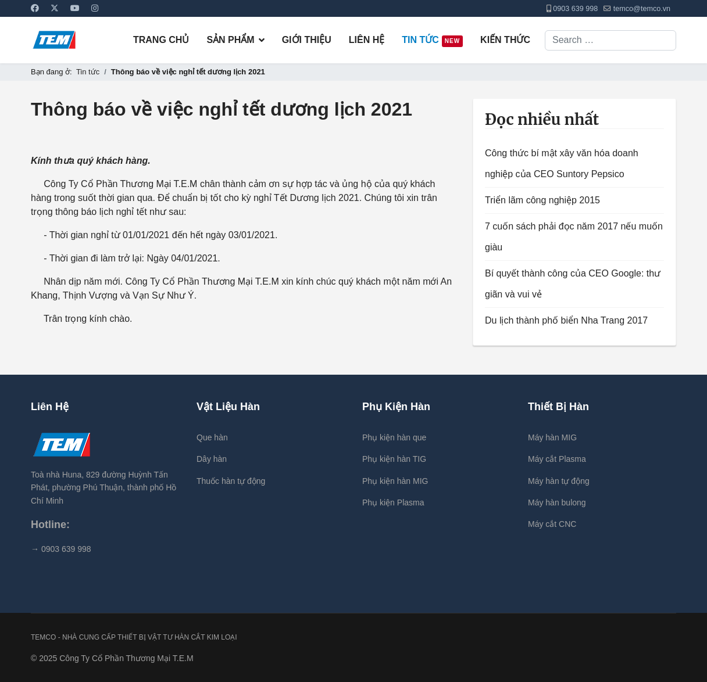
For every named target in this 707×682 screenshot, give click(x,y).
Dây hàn (212, 459)
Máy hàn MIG (552, 437)
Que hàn (212, 437)
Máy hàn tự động (559, 481)
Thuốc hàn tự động (231, 481)
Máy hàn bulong (557, 502)
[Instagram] (94, 8)
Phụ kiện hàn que (394, 437)
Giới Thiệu (306, 40)
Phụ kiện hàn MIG (395, 481)
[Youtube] (75, 8)
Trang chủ (161, 40)
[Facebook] (35, 8)
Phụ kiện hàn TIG (394, 459)
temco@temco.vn (641, 9)
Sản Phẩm (230, 40)
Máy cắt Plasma (557, 459)
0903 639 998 (575, 9)
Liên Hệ (366, 40)
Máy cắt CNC (552, 524)
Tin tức (432, 41)
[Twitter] (55, 8)
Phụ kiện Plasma (393, 502)
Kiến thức (505, 40)
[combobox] (610, 40)
